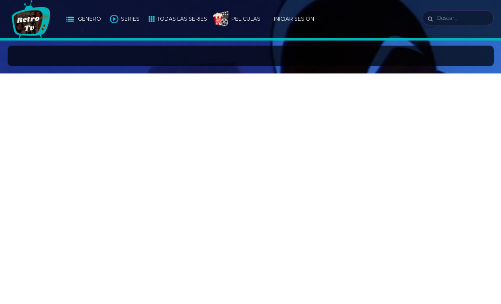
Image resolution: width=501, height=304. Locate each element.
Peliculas (245, 19)
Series (130, 19)
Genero (89, 19)
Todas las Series (182, 19)
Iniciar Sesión (294, 19)
